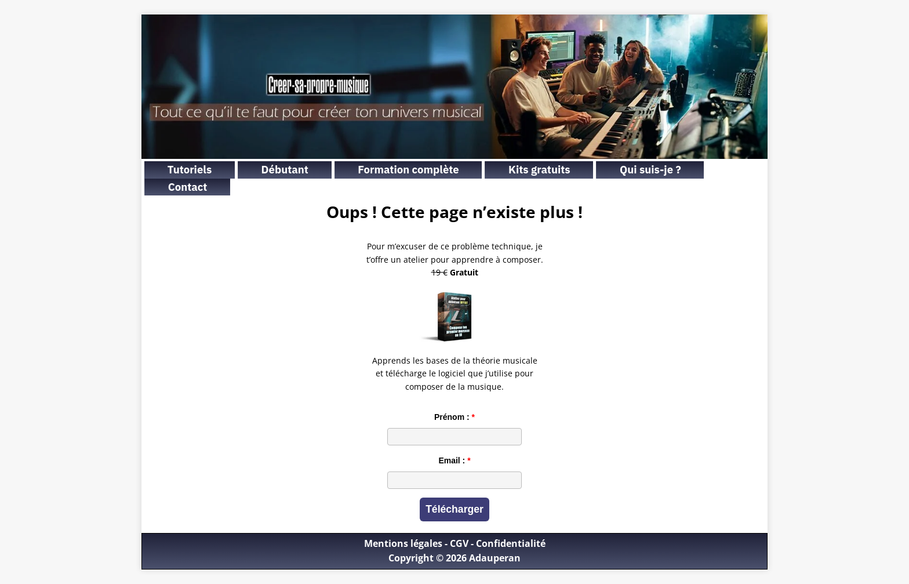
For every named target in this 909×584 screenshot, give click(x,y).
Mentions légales (403, 543)
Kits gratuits (539, 169)
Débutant (284, 169)
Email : (451, 460)
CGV (459, 543)
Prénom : (452, 417)
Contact (188, 187)
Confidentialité (511, 543)
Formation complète (408, 169)
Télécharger (454, 509)
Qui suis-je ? (650, 169)
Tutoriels (190, 169)
